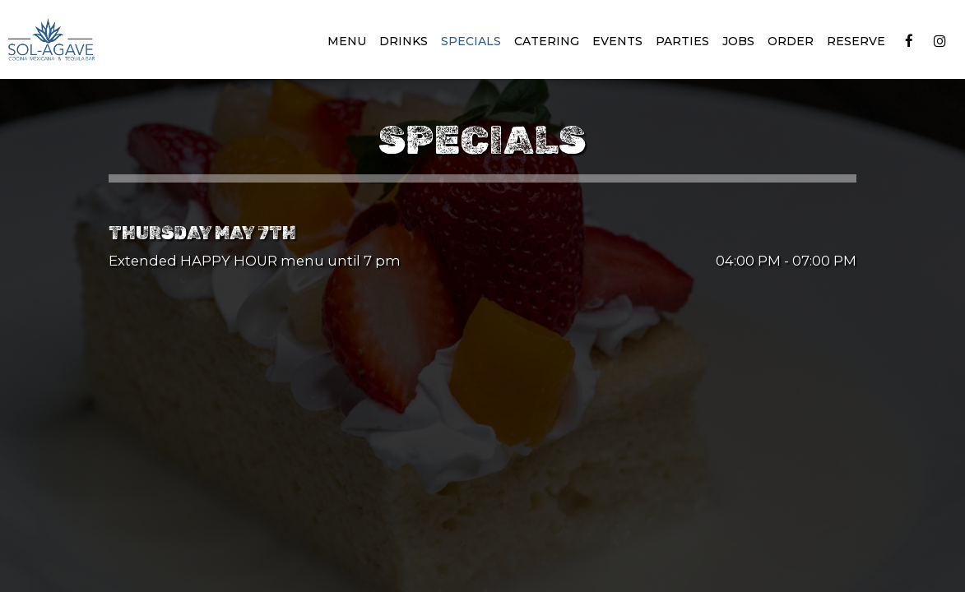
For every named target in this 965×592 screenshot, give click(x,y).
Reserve (856, 41)
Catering (546, 41)
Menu (346, 41)
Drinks (403, 41)
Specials (471, 41)
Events (617, 41)
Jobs (738, 41)
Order (791, 41)
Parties (682, 41)
